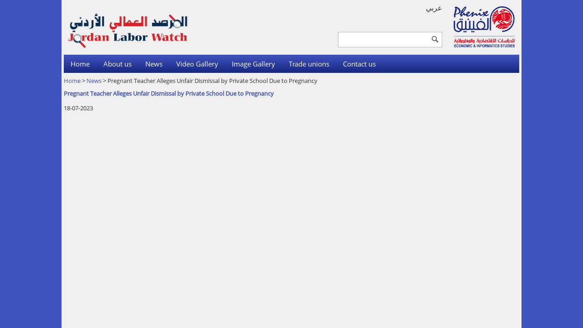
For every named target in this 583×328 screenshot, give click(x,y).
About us (117, 63)
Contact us (359, 63)
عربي (434, 8)
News (154, 63)
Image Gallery (253, 63)
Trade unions (309, 63)
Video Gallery (197, 63)
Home (80, 63)
